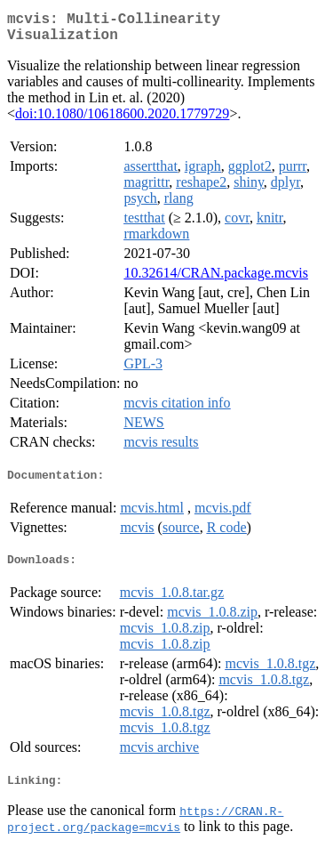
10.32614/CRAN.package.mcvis (215, 279)
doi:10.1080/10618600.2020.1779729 (122, 120)
